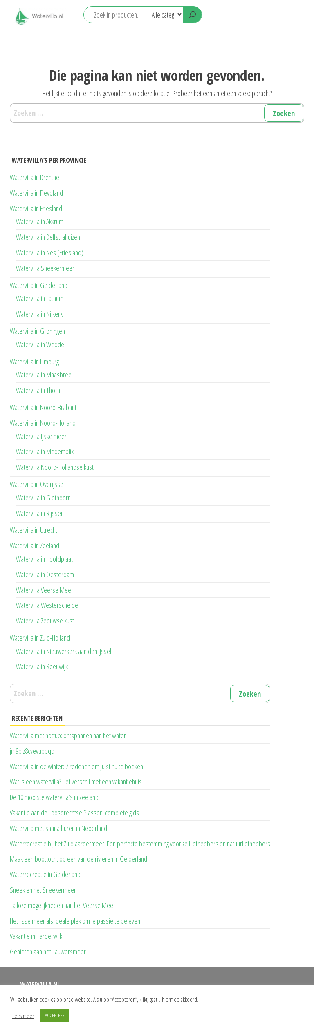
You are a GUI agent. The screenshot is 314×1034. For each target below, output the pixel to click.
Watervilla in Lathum (39, 298)
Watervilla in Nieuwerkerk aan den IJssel (63, 651)
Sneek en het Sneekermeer (43, 890)
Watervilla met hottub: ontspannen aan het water (68, 735)
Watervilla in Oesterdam (45, 574)
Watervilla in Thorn (38, 390)
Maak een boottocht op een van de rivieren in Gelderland (78, 859)
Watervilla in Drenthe (34, 177)
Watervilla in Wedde (40, 344)
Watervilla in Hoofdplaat (44, 559)
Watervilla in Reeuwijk (42, 666)
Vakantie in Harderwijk (36, 936)
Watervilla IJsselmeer (41, 436)
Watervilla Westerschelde (47, 605)
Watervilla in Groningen (37, 331)
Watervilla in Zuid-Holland (40, 638)
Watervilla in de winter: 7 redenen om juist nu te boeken (76, 766)
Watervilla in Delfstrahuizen (48, 237)
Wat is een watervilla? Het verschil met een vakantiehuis (76, 781)
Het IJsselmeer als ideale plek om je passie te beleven (75, 921)
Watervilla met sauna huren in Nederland (58, 828)
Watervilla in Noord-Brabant (43, 407)
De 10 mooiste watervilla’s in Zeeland (54, 797)
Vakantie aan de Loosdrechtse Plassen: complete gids (74, 812)
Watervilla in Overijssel (37, 484)
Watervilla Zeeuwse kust (45, 620)
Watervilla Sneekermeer (45, 268)
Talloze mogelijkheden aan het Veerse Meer (62, 905)
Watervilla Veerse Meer (44, 590)
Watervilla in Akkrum (39, 221)
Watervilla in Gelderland (38, 285)
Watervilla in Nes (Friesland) (49, 252)
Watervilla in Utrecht (33, 530)
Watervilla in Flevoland (36, 193)
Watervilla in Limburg (34, 361)
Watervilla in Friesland (36, 208)
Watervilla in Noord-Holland (43, 423)
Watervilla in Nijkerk (39, 314)
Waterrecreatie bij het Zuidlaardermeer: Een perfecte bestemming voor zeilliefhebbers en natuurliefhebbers (140, 844)
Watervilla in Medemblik (45, 451)
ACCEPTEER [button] (54, 1015)
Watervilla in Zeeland (34, 545)
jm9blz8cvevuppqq (32, 751)
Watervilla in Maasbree (44, 375)
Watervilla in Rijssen (40, 513)
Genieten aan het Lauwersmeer (48, 951)
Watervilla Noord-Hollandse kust (55, 467)
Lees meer (23, 1015)
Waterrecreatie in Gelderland (45, 874)
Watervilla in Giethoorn (43, 497)
